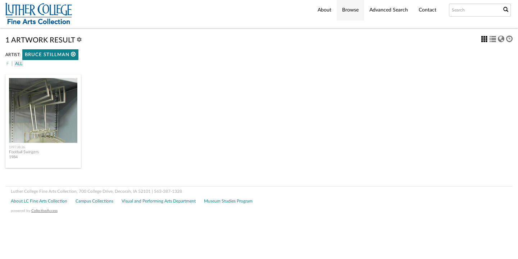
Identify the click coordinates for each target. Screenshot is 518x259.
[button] (73, 54)
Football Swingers (24, 152)
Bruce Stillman (50, 54)
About (324, 10)
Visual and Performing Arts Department (159, 201)
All (18, 64)
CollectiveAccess (44, 211)
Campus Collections (94, 201)
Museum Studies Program (228, 201)
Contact (427, 10)
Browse (350, 10)
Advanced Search (388, 10)
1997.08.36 (17, 147)
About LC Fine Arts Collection (39, 201)
